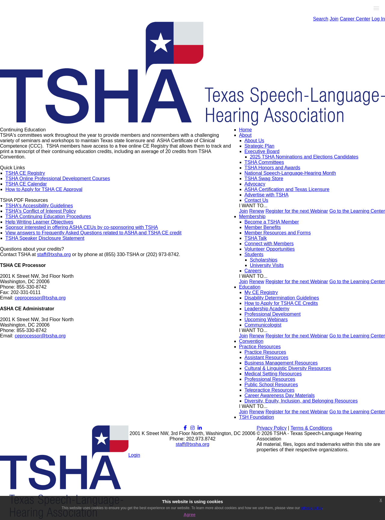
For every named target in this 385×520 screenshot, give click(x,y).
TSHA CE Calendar (26, 183)
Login (134, 455)
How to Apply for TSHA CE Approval (43, 189)
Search (320, 18)
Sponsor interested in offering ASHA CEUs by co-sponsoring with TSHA (81, 227)
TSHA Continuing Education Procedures (48, 216)
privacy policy (311, 508)
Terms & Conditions (311, 428)
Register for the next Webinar (297, 211)
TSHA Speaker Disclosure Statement (44, 238)
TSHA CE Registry (25, 173)
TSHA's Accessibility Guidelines (39, 205)
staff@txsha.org (54, 254)
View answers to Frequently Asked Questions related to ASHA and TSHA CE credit (93, 232)
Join (334, 18)
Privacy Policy (272, 428)
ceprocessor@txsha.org (40, 297)
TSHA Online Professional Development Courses (57, 178)
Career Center (355, 18)
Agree (189, 514)
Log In (378, 18)
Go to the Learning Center (357, 211)
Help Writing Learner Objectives (39, 221)
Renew (256, 211)
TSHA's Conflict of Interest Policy (40, 211)
